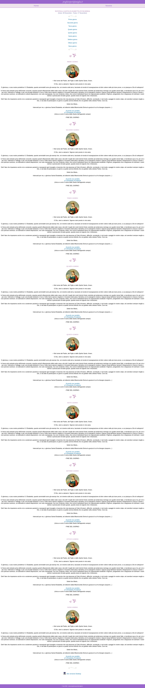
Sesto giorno (72, 36)
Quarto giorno (72, 29)
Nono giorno (72, 46)
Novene (109, 6)
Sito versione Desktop (74, 674)
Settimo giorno (72, 39)
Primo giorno (72, 19)
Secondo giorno (72, 23)
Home (36, 6)
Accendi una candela (73, 111)
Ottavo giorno (72, 43)
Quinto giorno (72, 33)
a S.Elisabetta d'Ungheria (72, 112)
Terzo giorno (72, 26)
